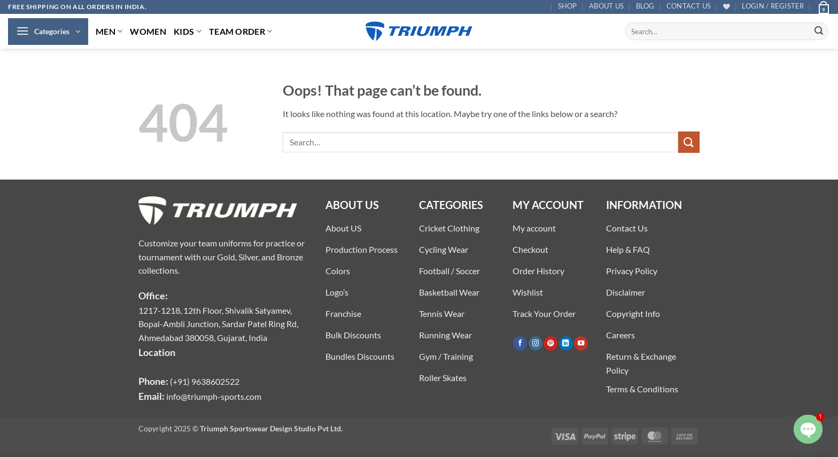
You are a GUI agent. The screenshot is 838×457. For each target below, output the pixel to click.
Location (156, 352)
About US (606, 6)
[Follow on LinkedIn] (566, 343)
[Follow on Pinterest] (550, 343)
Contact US (688, 6)
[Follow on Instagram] (535, 343)
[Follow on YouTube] (581, 343)
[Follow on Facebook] (520, 343)
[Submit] (819, 31)
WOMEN (148, 31)
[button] (773, 6)
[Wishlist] (726, 6)
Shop (567, 6)
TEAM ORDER (241, 31)
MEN (109, 31)
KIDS (187, 31)
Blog (645, 6)
